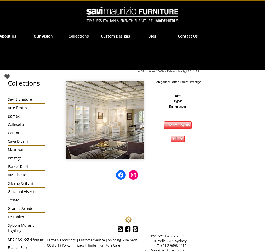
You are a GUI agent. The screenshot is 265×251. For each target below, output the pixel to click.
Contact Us (188, 36)
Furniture (148, 71)
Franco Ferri (18, 247)
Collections (79, 36)
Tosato (13, 199)
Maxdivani (16, 149)
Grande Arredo (20, 208)
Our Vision (43, 36)
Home (136, 71)
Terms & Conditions (61, 240)
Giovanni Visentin (22, 191)
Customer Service (92, 240)
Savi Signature (20, 99)
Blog (152, 36)
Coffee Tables (166, 71)
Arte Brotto (17, 107)
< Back (178, 139)
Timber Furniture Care (104, 245)
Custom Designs (115, 36)
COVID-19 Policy (58, 245)
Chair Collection (21, 239)
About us (37, 240)
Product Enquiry (178, 125)
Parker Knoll (18, 166)
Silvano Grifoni (20, 183)
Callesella (16, 124)
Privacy (79, 245)
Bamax (14, 116)
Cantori (14, 132)
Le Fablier (16, 216)
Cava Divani (18, 141)
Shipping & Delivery (122, 240)
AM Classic (17, 174)
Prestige (195, 82)
